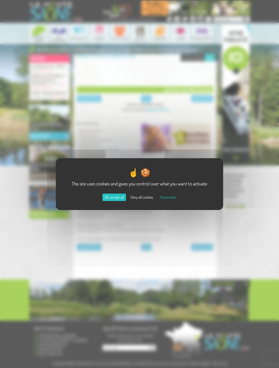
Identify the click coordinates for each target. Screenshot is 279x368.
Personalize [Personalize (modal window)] (168, 197)
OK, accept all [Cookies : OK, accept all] (114, 197)
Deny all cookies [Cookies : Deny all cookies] (142, 197)
